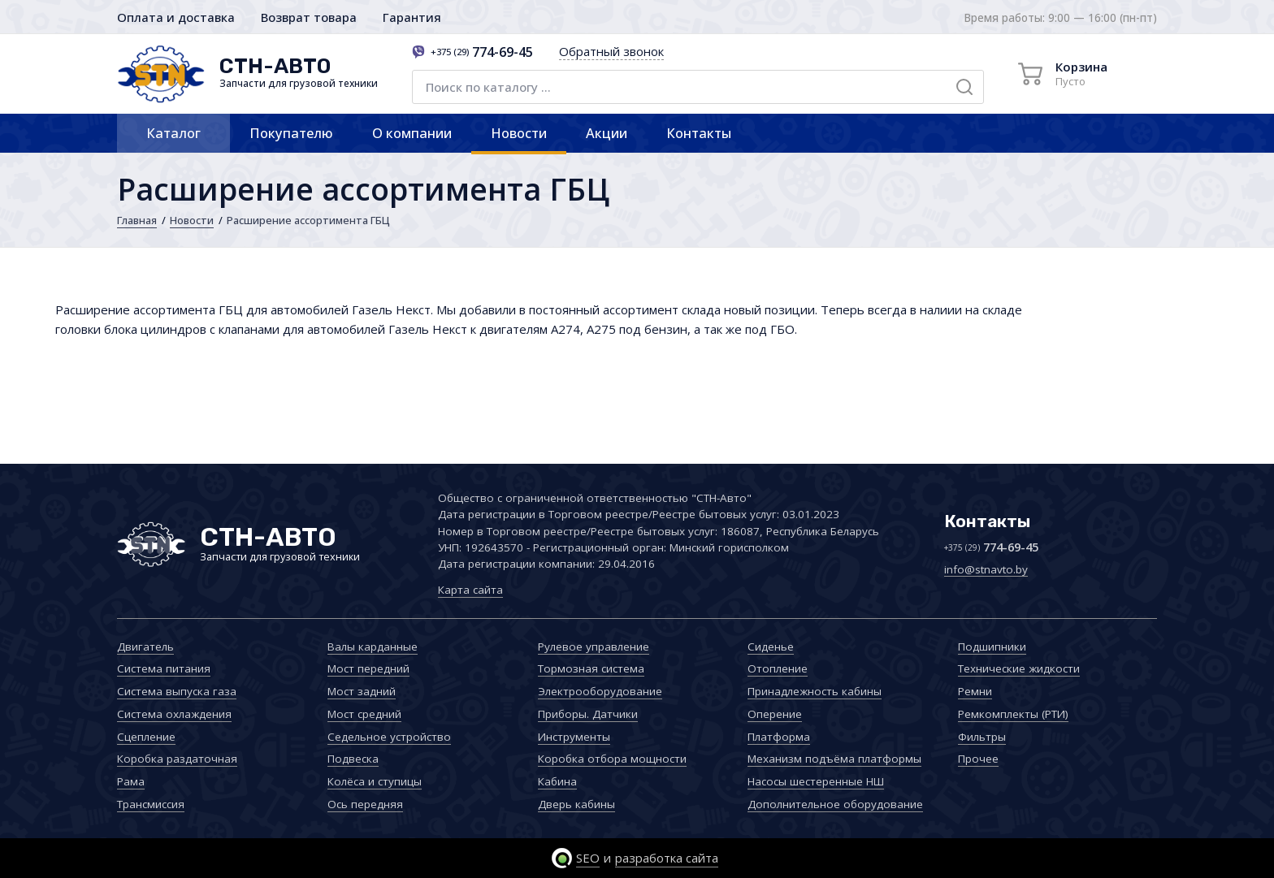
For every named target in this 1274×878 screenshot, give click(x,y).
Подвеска (353, 758)
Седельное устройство (389, 736)
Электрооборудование (600, 691)
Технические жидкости (1019, 668)
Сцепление (146, 736)
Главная (137, 220)
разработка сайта (666, 858)
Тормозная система (591, 668)
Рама (131, 781)
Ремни (975, 691)
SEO (588, 858)
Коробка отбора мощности (612, 758)
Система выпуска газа (176, 691)
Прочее (978, 758)
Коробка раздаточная (177, 758)
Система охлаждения (174, 714)
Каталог (173, 132)
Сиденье (771, 646)
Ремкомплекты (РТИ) (1013, 714)
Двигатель (145, 646)
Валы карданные (372, 646)
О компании (412, 132)
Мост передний (368, 668)
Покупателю (291, 132)
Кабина (557, 781)
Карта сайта (470, 589)
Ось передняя (365, 804)
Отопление (778, 668)
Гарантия (412, 17)
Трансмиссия (150, 804)
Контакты (698, 132)
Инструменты (574, 736)
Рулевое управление (593, 646)
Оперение (775, 714)
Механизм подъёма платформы (834, 758)
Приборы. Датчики (588, 714)
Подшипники (992, 646)
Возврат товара (309, 17)
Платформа (779, 736)
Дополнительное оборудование (835, 804)
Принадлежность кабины (815, 691)
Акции (606, 132)
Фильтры (982, 736)
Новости (519, 132)
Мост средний (364, 714)
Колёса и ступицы (374, 781)
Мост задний (361, 691)
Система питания (163, 668)
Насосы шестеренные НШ (816, 781)
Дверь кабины (576, 804)
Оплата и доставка (176, 17)
